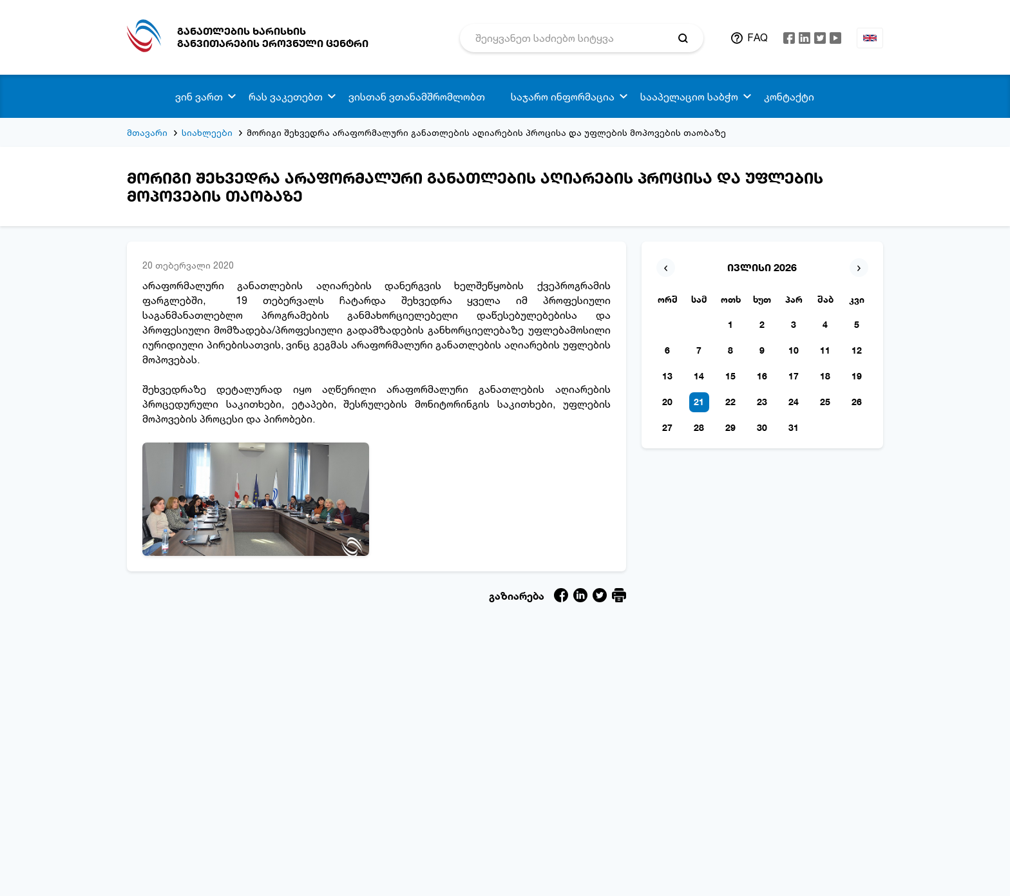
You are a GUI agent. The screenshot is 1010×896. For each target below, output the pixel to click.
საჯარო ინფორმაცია (563, 96)
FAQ (757, 37)
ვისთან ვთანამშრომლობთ (416, 96)
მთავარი (147, 132)
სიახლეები (207, 132)
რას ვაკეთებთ (286, 96)
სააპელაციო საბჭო (689, 96)
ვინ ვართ (199, 96)
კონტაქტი (789, 96)
